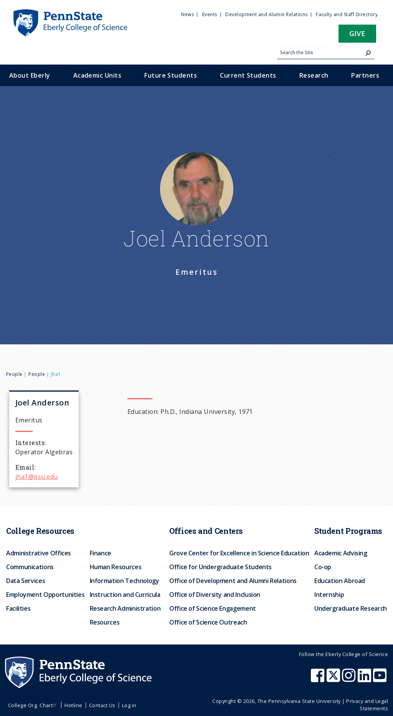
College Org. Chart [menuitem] (33, 705)
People (14, 374)
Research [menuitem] (314, 75)
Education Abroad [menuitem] (339, 580)
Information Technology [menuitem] (124, 580)
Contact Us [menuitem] (102, 705)
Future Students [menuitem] (170, 75)
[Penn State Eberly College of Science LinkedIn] (365, 679)
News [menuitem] (187, 14)
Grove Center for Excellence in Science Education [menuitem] (239, 553)
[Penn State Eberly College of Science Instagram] (349, 679)
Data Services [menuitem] (25, 580)
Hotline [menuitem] (73, 705)
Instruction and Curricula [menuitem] (125, 594)
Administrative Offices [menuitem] (38, 553)
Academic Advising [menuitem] (340, 553)
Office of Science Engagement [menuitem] (212, 608)
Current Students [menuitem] (248, 75)
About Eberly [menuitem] (29, 75)
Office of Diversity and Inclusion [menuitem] (214, 594)
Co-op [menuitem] (322, 567)
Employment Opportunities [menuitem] (45, 594)
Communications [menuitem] (30, 567)
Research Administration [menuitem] (125, 608)
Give (357, 33)
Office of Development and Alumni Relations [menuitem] (233, 580)
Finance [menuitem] (100, 553)
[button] (357, 36)
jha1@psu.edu (36, 476)
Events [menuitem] (209, 14)
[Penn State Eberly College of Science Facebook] (318, 679)
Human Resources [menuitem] (116, 567)
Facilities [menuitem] (18, 608)
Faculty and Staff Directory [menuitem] (347, 14)
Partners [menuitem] (365, 75)
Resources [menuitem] (105, 622)
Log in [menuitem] (129, 705)
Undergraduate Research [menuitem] (350, 608)
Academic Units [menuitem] (97, 75)
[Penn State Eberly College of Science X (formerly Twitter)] (334, 679)
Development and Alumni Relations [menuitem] (266, 14)
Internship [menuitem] (329, 594)
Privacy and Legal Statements (367, 705)
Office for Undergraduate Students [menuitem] (220, 567)
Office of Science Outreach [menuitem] (208, 622)
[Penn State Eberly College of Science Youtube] (380, 679)
